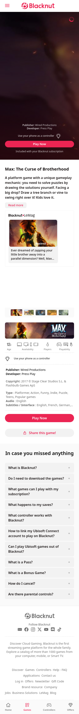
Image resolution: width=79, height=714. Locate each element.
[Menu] (7, 5)
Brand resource (32, 687)
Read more (15, 205)
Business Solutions (25, 693)
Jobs (8, 693)
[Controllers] (49, 707)
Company (50, 687)
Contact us (48, 675)
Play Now (39, 144)
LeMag (43, 693)
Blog (53, 693)
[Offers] (70, 707)
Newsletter (42, 681)
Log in (19, 681)
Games (30, 670)
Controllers (43, 670)
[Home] (8, 707)
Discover (18, 670)
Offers (29, 681)
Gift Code (57, 681)
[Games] (27, 707)
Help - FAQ (60, 670)
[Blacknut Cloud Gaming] (37, 5)
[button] (40, 135)
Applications (31, 675)
